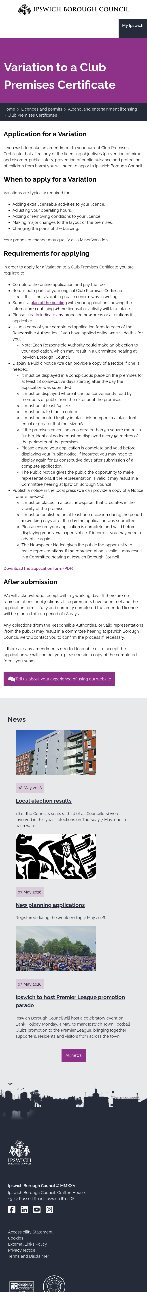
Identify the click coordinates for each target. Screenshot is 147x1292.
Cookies (15, 1238)
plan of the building (48, 302)
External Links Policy (27, 1244)
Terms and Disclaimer (28, 1256)
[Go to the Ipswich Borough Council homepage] (73, 9)
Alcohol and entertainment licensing (102, 109)
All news (74, 1055)
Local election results (44, 800)
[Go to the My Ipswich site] (133, 28)
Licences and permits (41, 109)
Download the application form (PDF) (38, 568)
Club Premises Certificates (32, 115)
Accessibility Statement (30, 1232)
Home (9, 109)
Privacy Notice (21, 1250)
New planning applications (50, 905)
